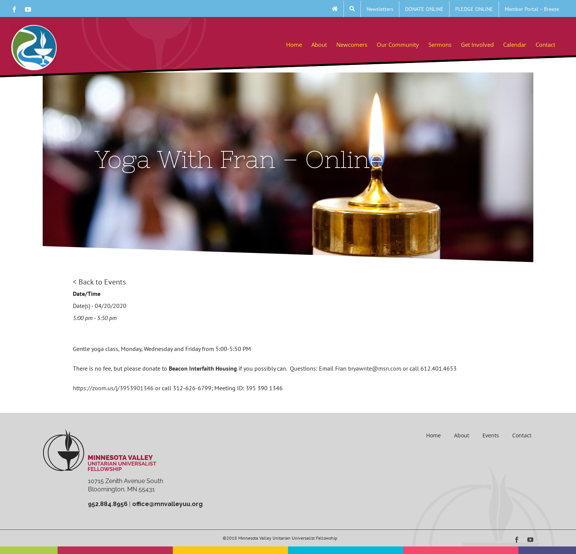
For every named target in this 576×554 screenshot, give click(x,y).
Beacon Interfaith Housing (203, 368)
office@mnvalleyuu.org (167, 504)
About (461, 435)
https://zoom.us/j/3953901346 (113, 388)
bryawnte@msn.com (374, 368)
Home (433, 435)
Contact (521, 435)
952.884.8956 (108, 504)
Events (490, 435)
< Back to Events (99, 282)
